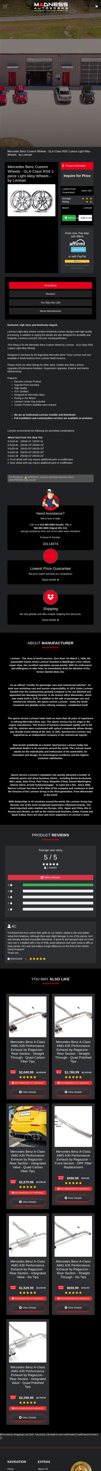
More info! (87, 190)
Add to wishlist (86, 217)
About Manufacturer (50, 311)
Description (50, 285)
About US (43, 1469)
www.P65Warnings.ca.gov (22, 479)
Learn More (78, 249)
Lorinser (87, 207)
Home (10, 1469)
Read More (50, 579)
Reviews (50, 294)
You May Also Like (50, 302)
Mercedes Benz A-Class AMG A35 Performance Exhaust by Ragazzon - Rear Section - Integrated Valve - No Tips (28, 1269)
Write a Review (50, 877)
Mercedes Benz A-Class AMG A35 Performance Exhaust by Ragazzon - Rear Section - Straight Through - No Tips (73, 1269)
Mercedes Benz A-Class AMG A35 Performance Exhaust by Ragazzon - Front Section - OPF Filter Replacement (73, 1159)
